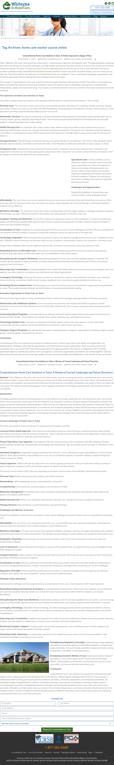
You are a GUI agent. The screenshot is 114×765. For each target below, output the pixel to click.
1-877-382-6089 (102, 8)
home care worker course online (79, 59)
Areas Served (85, 16)
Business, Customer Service (50, 59)
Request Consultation (102, 12)
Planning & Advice (70, 16)
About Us (46, 16)
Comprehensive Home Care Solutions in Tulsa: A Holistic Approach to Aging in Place (57, 56)
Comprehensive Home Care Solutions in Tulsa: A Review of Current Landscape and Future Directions (57, 361)
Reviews (104, 16)
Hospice (3, 464)
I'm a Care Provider (35, 752)
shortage (7, 214)
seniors (82, 322)
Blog (95, 16)
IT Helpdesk (98, 752)
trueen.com (31, 410)
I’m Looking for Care (14, 16)
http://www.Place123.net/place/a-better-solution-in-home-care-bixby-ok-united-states (55, 72)
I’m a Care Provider (32, 16)
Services (57, 16)
